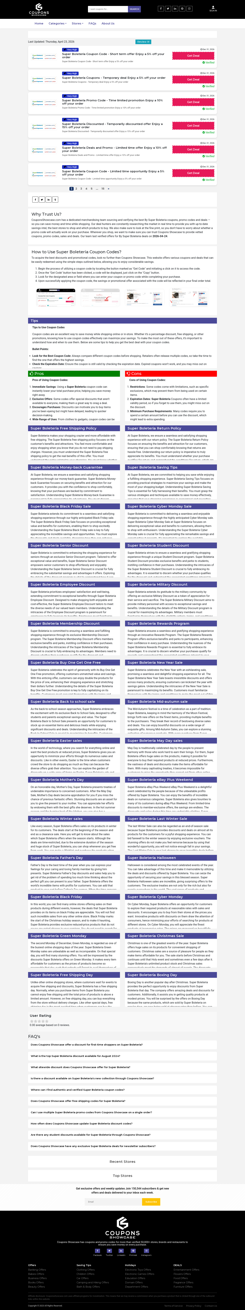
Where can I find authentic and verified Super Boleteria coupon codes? (78, 1089)
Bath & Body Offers (88, 1286)
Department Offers (136, 1286)
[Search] (114, 9)
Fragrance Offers (183, 1282)
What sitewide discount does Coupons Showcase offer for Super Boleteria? (80, 1067)
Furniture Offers (183, 1286)
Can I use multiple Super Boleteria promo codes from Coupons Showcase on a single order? (91, 1112)
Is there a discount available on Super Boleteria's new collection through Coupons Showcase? (92, 1078)
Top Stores (122, 1176)
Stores (76, 23)
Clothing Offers (86, 1269)
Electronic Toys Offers (138, 1269)
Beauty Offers (36, 1286)
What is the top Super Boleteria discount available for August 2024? (75, 1056)
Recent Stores (122, 1162)
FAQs (92, 23)
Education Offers (135, 1278)
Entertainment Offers (186, 1269)
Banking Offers (37, 1269)
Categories (56, 23)
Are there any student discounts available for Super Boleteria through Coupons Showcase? (91, 1134)
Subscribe (151, 1202)
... (97, 189)
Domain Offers (134, 1282)
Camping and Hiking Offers (93, 1282)
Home (39, 23)
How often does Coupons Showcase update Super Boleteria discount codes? (82, 1123)
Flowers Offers (182, 1274)
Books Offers (36, 1282)
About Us (108, 23)
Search (134, 9)
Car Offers (82, 1278)
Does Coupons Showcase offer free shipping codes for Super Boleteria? (78, 1101)
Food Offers (181, 1278)
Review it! (143, 41)
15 (103, 189)
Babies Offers (36, 1274)
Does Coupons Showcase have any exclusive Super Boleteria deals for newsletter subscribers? (93, 1146)
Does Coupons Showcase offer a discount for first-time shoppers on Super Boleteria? (87, 1044)
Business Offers (37, 1278)
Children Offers (85, 1274)
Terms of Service (173, 1305)
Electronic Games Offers (139, 1274)
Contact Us (211, 1305)
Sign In (213, 8)
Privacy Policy (193, 1305)
